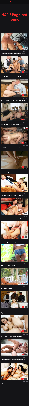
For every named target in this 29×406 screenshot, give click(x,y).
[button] (1, 1)
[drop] (27, 54)
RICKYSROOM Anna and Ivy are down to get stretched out (11, 148)
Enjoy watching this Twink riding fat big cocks (12, 242)
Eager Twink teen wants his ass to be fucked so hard (13, 195)
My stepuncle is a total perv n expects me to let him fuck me (13, 360)
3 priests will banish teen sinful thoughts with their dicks (12, 312)
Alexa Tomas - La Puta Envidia (8, 265)
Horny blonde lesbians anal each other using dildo (12, 124)
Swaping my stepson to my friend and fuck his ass (13, 53)
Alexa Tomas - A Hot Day (7, 288)
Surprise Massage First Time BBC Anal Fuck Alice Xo (13, 172)
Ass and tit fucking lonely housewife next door (12, 336)
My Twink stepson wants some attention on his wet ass (13, 101)
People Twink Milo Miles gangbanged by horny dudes (13, 77)
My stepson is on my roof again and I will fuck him (13, 218)
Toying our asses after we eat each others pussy (12, 384)
